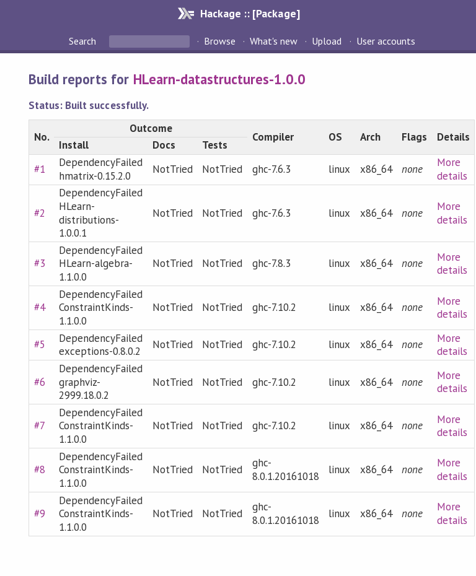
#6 (39, 382)
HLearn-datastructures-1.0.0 (219, 79)
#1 (39, 169)
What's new (274, 41)
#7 (39, 425)
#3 (39, 263)
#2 (39, 213)
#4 (39, 307)
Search (84, 41)
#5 (39, 344)
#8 (39, 469)
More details (452, 169)
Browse (220, 41)
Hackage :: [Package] (249, 13)
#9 (39, 513)
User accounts (385, 41)
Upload (327, 41)
